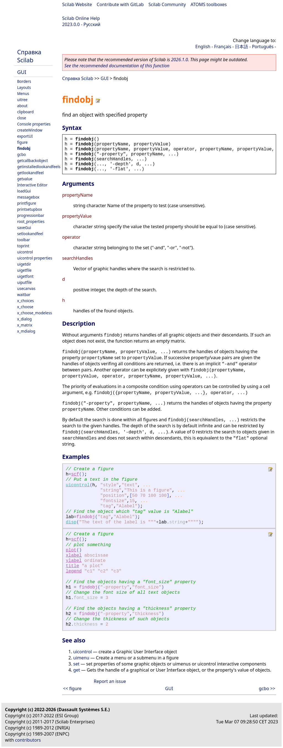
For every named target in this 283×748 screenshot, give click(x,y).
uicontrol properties (34, 258)
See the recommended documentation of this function (116, 66)
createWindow (29, 130)
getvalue (24, 178)
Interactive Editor (32, 184)
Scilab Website (77, 4)
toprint (23, 245)
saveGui (24, 227)
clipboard (25, 111)
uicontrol (25, 252)
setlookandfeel (30, 233)
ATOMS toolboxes (209, 4)
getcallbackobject (32, 160)
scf (75, 474)
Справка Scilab (29, 56)
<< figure (72, 688)
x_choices (25, 300)
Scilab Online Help (81, 18)
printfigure (26, 203)
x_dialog (24, 319)
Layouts (24, 87)
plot (71, 550)
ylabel (74, 560)
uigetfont (25, 276)
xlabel (74, 555)
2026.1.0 (179, 59)
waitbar (23, 294)
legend (74, 571)
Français (222, 46)
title (72, 566)
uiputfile (24, 282)
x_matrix (24, 325)
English (202, 46)
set (76, 664)
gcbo (21, 154)
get (76, 670)
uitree (22, 99)
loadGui (24, 191)
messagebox (28, 197)
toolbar (23, 239)
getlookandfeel (30, 172)
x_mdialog (26, 331)
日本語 (241, 46)
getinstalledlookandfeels (39, 166)
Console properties (34, 124)
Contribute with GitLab (120, 4)
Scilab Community (167, 4)
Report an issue (110, 681)
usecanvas (26, 288)
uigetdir (24, 264)
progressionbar (30, 215)
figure (22, 142)
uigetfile (24, 270)
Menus (23, 93)
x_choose (25, 306)
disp (71, 522)
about (22, 105)
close (21, 117)
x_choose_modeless (34, 312)
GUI (21, 71)
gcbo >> (267, 688)
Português (263, 46)
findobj (23, 148)
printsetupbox (29, 209)
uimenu (81, 658)
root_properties (30, 221)
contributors (28, 740)
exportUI (25, 136)
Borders (24, 81)
